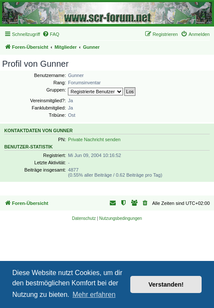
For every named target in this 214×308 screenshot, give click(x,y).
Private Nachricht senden (94, 139)
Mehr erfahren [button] (94, 294)
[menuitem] (50, 34)
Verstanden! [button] (166, 284)
